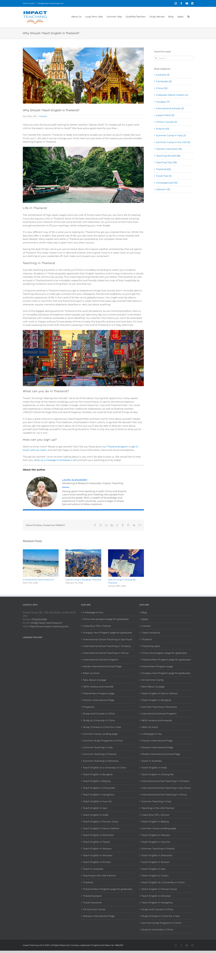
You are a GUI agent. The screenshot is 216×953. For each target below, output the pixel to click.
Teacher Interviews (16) (169, 148)
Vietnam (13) (163, 189)
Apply (144, 619)
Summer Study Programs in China (103, 740)
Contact (146, 625)
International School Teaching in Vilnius (105, 652)
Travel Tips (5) (163, 175)
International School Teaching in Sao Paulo (107, 639)
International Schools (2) (170, 108)
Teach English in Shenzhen (98, 835)
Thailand (43, 116)
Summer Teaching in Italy (98, 747)
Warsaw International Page (99, 916)
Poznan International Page (98, 700)
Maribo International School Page (102, 666)
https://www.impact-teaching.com (49, 626)
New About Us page (94, 679)
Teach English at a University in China (104, 767)
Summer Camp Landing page (100, 733)
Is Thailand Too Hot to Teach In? (38, 579)
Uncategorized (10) (167, 182)
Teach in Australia (93, 868)
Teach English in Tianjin (96, 841)
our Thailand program (115, 446)
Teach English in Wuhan (97, 862)
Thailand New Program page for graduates (107, 889)
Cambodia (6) (164, 81)
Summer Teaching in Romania (100, 760)
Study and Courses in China (99, 713)
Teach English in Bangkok (98, 774)
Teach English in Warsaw (97, 848)
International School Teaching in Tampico (107, 646)
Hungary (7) (163, 101)
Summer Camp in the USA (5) (173, 142)
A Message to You (93, 612)
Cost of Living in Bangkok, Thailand (83, 579)
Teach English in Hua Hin (97, 801)
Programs (88, 706)
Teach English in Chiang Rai (99, 787)
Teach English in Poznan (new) (100, 821)
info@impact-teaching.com (51, 3)
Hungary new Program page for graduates (107, 632)
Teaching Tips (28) (166, 162)
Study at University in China (99, 720)
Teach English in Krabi (95, 814)
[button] (188, 16)
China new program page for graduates (106, 619)
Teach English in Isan (95, 808)
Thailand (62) (163, 169)
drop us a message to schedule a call (55, 460)
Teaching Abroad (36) (168, 155)
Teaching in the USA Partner (99, 875)
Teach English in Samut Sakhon (101, 828)
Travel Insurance (92, 902)
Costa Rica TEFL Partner (97, 625)
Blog (144, 612)
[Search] (156, 58)
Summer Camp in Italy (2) (171, 135)
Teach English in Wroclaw (97, 855)
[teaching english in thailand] (83, 75)
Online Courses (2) (166, 121)
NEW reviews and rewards (98, 686)
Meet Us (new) (91, 673)
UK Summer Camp (94, 909)
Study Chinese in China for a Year (102, 727)
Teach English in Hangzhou (98, 794)
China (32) (162, 88)
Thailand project (92, 895)
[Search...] (173, 58)
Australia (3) (162, 74)
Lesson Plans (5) (165, 115)
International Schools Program (100, 659)
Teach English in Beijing (96, 781)
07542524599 (39, 619)
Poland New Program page (98, 693)
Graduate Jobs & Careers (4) (172, 94)
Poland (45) (162, 128)
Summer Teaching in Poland (99, 754)
